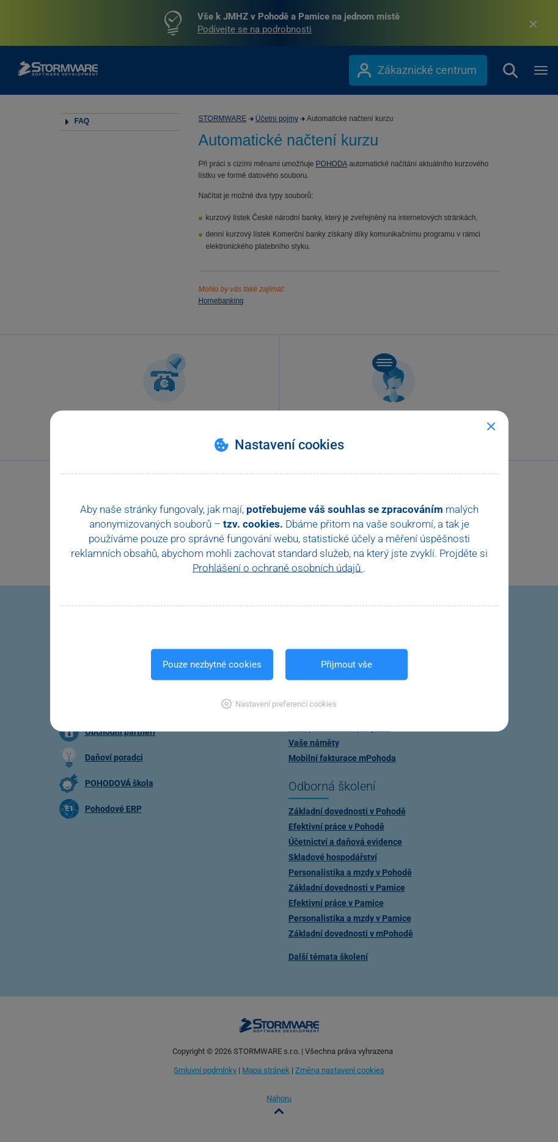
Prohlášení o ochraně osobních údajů (278, 568)
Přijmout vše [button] (346, 664)
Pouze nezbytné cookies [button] (212, 664)
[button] (279, 704)
